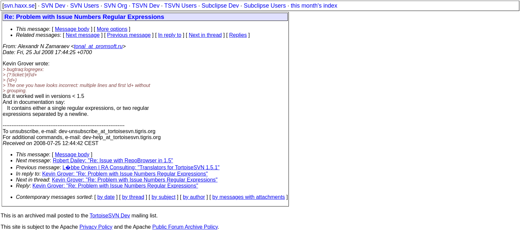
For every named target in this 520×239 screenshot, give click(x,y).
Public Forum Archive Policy (185, 227)
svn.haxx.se (19, 5)
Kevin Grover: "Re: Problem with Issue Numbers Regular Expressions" (125, 174)
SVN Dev (53, 5)
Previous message (129, 35)
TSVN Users (180, 5)
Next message (82, 35)
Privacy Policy (95, 227)
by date (105, 197)
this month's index (314, 5)
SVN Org (115, 5)
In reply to (169, 35)
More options (112, 29)
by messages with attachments (248, 197)
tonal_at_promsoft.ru (98, 46)
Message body (72, 29)
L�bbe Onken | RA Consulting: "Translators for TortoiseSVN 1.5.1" (141, 167)
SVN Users (84, 5)
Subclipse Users (265, 5)
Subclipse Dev (220, 5)
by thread (133, 197)
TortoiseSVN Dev (110, 215)
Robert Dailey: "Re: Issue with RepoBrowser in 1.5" (113, 160)
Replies (238, 35)
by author (194, 197)
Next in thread (205, 35)
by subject (163, 197)
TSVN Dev (146, 5)
